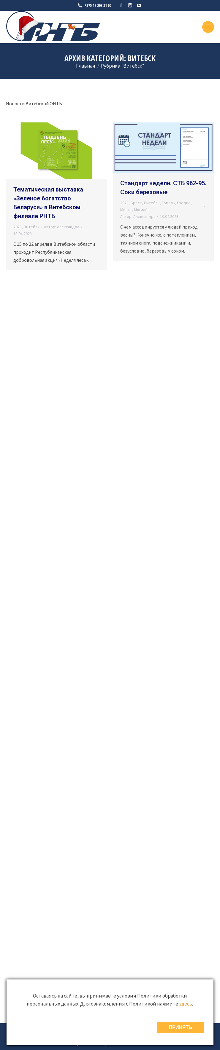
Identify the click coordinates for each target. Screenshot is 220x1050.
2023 (17, 226)
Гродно (184, 202)
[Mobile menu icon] (208, 27)
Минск (126, 209)
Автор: (61, 226)
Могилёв (142, 209)
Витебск (31, 226)
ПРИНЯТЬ (180, 1027)
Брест (136, 202)
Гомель (168, 202)
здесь (185, 1003)
